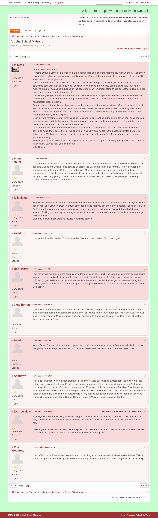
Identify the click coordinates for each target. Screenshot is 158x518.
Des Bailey (21, 269)
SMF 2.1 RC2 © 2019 (17, 515)
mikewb (19, 64)
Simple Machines (34, 515)
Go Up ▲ (146, 515)
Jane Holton (22, 304)
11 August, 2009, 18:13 (42, 376)
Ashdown (20, 233)
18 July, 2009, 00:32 (41, 65)
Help (123, 515)
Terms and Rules (134, 515)
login (50, 2)
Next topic (141, 48)
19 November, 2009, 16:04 (44, 447)
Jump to (113, 497)
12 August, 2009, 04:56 (42, 411)
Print (144, 57)
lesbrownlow (22, 411)
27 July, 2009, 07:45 (41, 198)
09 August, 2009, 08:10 (42, 305)
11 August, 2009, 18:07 (42, 340)
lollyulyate (20, 197)
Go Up (13, 485)
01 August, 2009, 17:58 (42, 233)
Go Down (15, 57)
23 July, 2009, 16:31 (41, 158)
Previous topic (125, 48)
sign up (60, 2)
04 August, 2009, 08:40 (42, 269)
